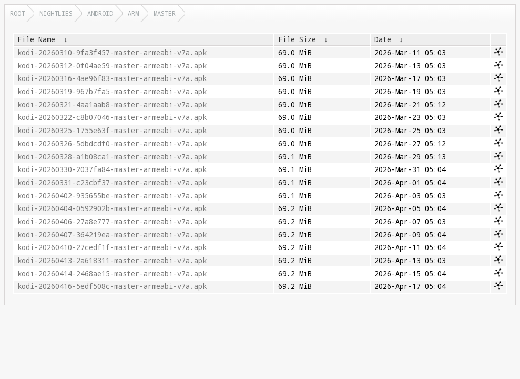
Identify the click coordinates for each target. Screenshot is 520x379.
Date (382, 39)
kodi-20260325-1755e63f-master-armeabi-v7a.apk (112, 130)
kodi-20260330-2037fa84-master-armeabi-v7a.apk (112, 169)
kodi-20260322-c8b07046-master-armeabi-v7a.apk (112, 117)
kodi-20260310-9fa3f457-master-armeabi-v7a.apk (112, 52)
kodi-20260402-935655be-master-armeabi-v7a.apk (112, 196)
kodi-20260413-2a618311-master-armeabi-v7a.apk (112, 260)
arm (133, 13)
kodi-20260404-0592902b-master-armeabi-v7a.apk (112, 208)
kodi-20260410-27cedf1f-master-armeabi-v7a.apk (112, 247)
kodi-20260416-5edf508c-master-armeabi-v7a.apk (112, 286)
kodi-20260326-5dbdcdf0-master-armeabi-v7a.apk (112, 143)
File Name (36, 39)
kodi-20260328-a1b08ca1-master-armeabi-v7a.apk (112, 157)
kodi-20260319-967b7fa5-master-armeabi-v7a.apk (112, 91)
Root (17, 13)
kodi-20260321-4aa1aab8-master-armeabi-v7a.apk (112, 104)
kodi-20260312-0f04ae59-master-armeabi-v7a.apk (112, 66)
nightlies (56, 13)
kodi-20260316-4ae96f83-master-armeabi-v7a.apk (112, 78)
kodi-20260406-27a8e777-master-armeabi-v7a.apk (112, 221)
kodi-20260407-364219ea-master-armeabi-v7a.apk (112, 235)
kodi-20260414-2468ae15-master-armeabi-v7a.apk (112, 273)
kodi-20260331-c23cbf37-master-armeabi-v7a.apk (112, 182)
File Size (297, 39)
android (100, 13)
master (165, 13)
